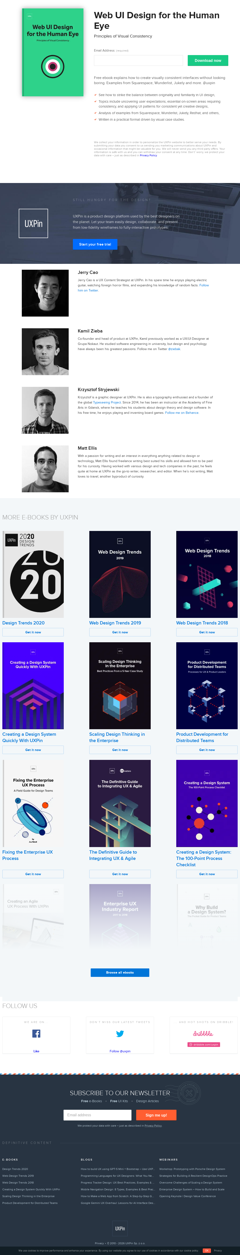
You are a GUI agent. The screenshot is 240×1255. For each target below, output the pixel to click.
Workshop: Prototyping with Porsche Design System (192, 1169)
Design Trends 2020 (23, 623)
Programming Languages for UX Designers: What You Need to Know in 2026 (118, 1175)
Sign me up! (156, 1115)
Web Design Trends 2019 (115, 623)
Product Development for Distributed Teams (30, 1203)
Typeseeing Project (107, 402)
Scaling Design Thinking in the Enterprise (28, 1196)
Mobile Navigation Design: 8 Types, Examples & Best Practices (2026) (118, 1189)
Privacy (99, 1243)
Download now (208, 61)
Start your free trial (95, 244)
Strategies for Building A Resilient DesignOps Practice (193, 1175)
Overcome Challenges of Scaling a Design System (190, 1182)
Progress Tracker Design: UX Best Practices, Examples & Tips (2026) (118, 1182)
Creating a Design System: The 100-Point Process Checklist (203, 858)
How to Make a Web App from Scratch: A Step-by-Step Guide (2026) (118, 1196)
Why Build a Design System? (205, 976)
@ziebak (174, 349)
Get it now (33, 632)
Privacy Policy (148, 155)
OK (207, 1250)
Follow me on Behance (182, 413)
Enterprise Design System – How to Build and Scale (192, 1189)
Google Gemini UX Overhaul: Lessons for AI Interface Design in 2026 (118, 1203)
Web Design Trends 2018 (202, 623)
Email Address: (111, 50)
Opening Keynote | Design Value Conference (187, 1196)
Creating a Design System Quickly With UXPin (31, 1189)
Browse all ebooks (120, 973)
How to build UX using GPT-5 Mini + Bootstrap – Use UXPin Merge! (118, 1169)
